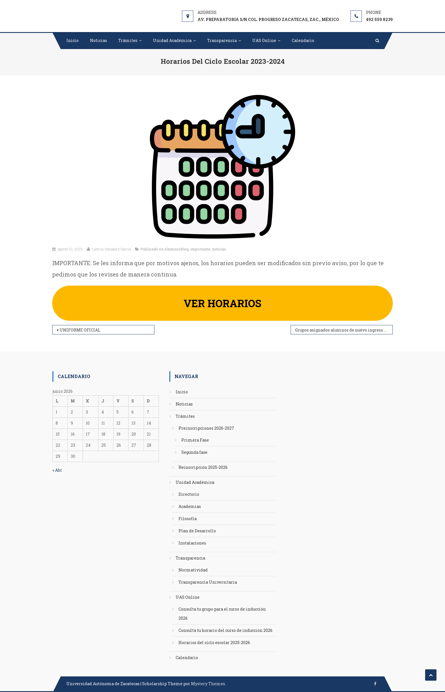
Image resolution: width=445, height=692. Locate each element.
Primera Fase (195, 440)
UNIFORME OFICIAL (80, 330)
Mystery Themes (208, 683)
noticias (219, 249)
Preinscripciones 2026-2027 (206, 428)
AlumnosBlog (176, 249)
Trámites (127, 40)
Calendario (303, 40)
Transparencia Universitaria (208, 582)
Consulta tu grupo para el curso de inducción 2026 (222, 613)
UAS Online (264, 40)
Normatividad (193, 570)
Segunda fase (194, 452)
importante (200, 249)
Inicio (72, 40)
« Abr (57, 470)
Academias (190, 506)
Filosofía (188, 518)
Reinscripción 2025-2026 (203, 467)
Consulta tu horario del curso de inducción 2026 (225, 630)
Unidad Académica (172, 40)
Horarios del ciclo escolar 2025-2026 (214, 642)
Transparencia (222, 40)
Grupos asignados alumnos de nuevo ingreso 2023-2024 (344, 330)
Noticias (98, 40)
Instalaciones (192, 543)
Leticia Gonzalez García (111, 249)
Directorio (189, 494)
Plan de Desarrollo (197, 530)
